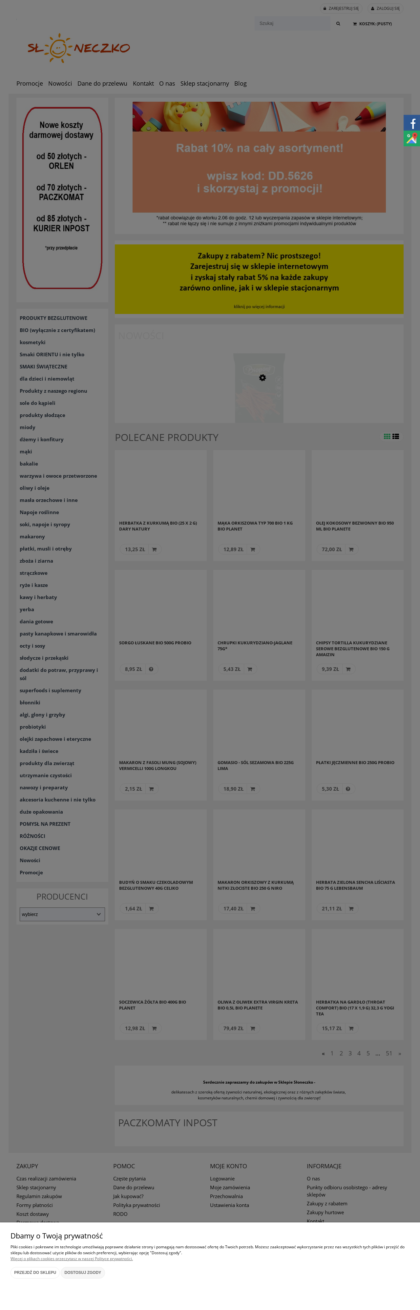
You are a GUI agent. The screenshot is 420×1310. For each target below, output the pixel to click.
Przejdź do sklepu (35, 1272)
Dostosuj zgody (83, 1272)
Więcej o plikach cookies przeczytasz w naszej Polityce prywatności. (71, 1258)
